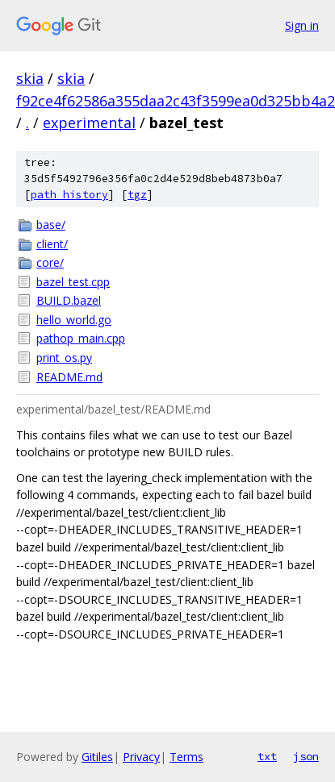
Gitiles (97, 756)
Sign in (302, 25)
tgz (137, 195)
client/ (52, 244)
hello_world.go (73, 319)
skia (30, 78)
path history (69, 195)
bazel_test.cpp (73, 281)
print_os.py (64, 357)
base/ (50, 224)
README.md (69, 377)
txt (267, 756)
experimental (89, 122)
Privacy (141, 756)
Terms (186, 756)
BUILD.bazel (68, 300)
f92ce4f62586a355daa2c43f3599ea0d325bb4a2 (175, 100)
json (306, 756)
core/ (50, 262)
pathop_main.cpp (80, 338)
